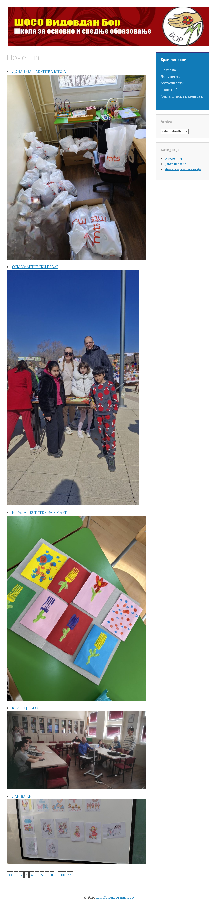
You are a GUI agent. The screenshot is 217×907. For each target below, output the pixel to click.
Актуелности (172, 82)
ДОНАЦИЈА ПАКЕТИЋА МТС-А (39, 71)
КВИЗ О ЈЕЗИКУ (25, 708)
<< (10, 874)
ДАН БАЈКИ (22, 796)
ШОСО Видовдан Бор (114, 897)
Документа (170, 76)
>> (70, 874)
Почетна (168, 69)
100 (62, 874)
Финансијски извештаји (182, 96)
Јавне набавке (173, 89)
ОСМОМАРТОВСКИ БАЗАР (35, 266)
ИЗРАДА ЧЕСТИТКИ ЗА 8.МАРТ (39, 512)
